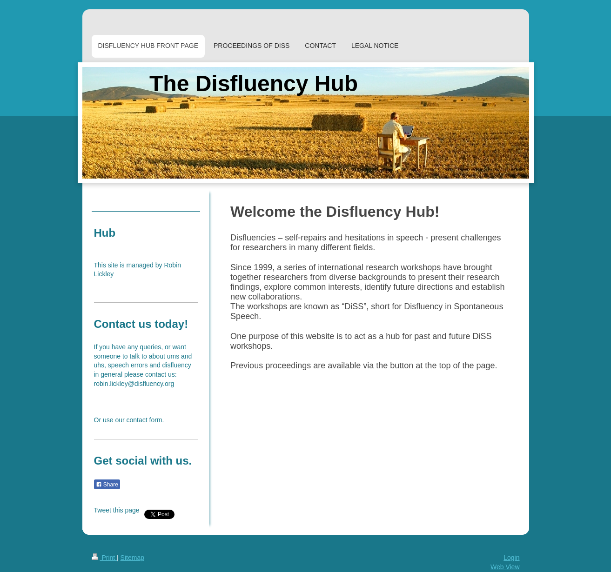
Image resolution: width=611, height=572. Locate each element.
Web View (505, 567)
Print (104, 557)
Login (511, 557)
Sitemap (132, 557)
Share (107, 484)
